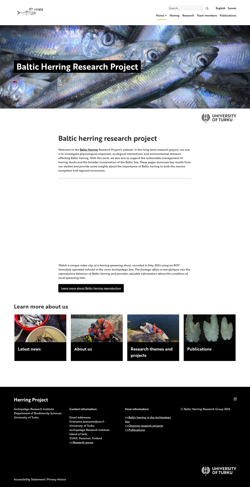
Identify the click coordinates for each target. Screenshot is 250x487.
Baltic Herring (89, 150)
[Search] (207, 8)
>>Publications (135, 430)
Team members (207, 15)
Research (188, 15)
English (220, 8)
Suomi (232, 8)
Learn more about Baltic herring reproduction (91, 288)
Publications (228, 15)
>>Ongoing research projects (144, 426)
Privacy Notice (56, 479)
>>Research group (81, 442)
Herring (175, 15)
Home (160, 15)
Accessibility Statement (29, 479)
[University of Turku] (219, 475)
